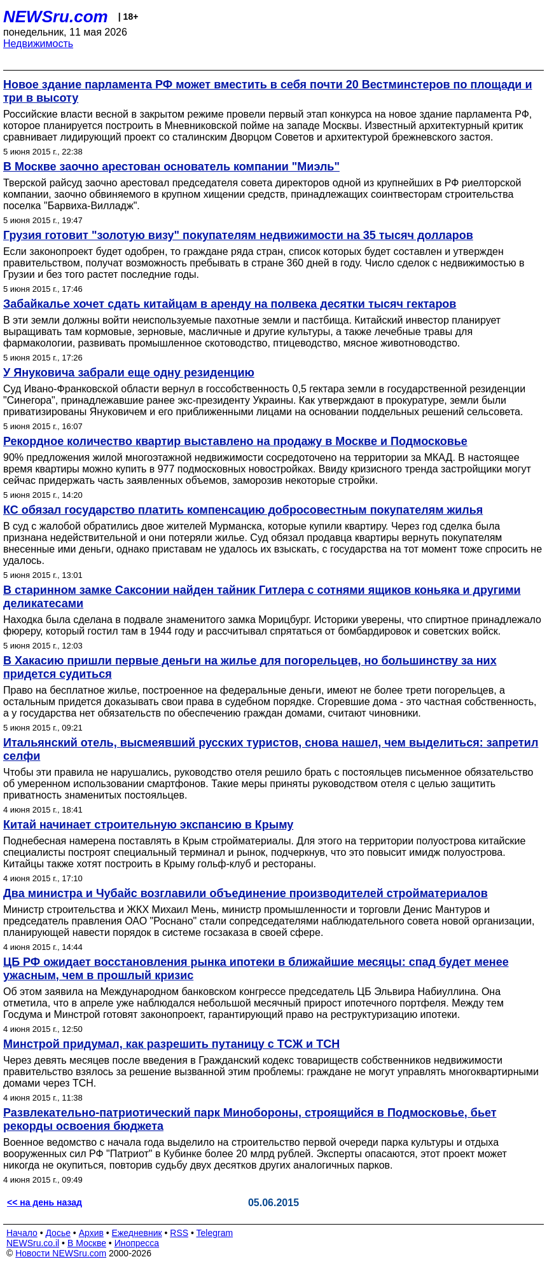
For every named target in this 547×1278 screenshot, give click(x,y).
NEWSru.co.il (32, 1243)
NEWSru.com (55, 16)
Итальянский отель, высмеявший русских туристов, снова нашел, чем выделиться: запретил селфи (270, 749)
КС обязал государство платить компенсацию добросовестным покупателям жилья (243, 510)
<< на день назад (44, 1202)
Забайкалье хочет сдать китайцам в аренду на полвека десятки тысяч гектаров (229, 304)
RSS (179, 1233)
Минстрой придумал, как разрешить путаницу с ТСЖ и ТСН (171, 1044)
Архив (91, 1233)
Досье (58, 1233)
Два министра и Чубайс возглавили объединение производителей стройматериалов (245, 893)
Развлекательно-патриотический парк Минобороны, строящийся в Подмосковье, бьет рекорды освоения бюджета (250, 1119)
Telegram (215, 1233)
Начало (22, 1233)
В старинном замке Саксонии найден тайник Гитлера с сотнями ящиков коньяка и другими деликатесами (262, 597)
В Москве (86, 1243)
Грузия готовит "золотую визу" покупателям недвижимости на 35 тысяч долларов (238, 235)
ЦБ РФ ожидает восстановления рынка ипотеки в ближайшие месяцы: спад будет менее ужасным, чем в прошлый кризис (256, 969)
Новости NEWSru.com (60, 1253)
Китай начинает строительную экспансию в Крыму (148, 824)
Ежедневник (137, 1233)
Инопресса (137, 1243)
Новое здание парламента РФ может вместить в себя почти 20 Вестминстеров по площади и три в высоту (267, 91)
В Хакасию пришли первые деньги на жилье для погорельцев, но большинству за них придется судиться (250, 667)
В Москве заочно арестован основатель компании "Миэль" (171, 166)
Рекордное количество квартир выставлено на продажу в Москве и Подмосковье (235, 441)
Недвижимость (38, 43)
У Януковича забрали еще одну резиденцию (128, 372)
